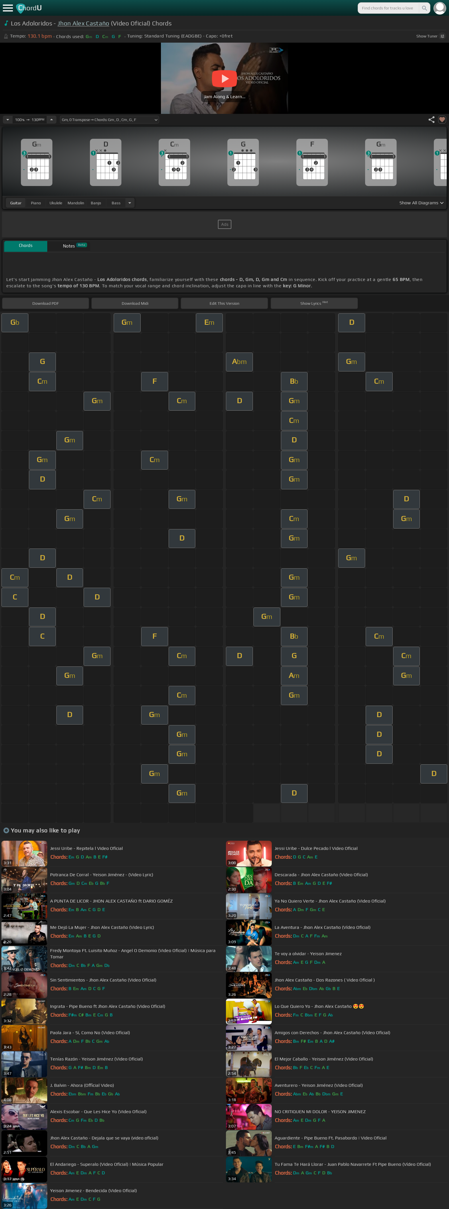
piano (36, 203)
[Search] (424, 8)
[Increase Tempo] (51, 120)
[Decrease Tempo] (8, 120)
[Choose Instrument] (129, 202)
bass (116, 203)
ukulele (56, 203)
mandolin (76, 203)
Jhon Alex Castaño (83, 23)
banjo (96, 203)
